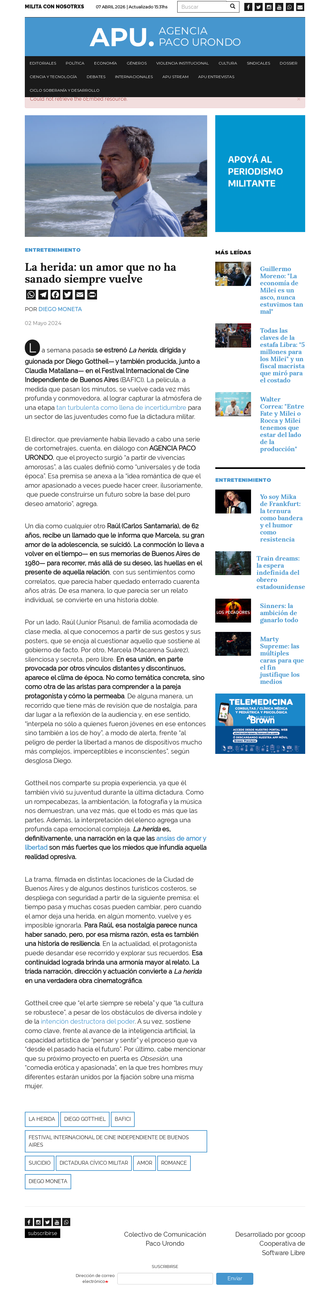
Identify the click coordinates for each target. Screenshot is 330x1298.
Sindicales (258, 63)
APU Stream (175, 76)
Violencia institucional (182, 63)
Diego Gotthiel (85, 1119)
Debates (96, 76)
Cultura (227, 63)
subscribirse (42, 1233)
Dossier (288, 63)
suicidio (40, 1163)
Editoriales (43, 63)
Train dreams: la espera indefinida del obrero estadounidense (281, 572)
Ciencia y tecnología (53, 76)
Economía (105, 63)
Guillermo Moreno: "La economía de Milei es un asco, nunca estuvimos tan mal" (281, 290)
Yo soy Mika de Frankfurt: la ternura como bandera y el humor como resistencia (281, 517)
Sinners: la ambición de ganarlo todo (279, 613)
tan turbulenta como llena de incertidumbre (121, 407)
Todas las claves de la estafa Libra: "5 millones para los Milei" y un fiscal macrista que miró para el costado (282, 355)
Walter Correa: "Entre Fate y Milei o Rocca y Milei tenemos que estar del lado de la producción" (282, 424)
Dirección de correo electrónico (95, 1278)
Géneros (137, 63)
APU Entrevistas (216, 76)
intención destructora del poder (88, 1021)
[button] (298, 99)
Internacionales (134, 76)
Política (75, 63)
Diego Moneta (60, 309)
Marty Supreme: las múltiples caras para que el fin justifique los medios (282, 660)
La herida (42, 1119)
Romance (174, 1163)
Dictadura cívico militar (94, 1163)
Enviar (235, 1278)
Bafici (123, 1119)
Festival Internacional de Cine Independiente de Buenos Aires (109, 1141)
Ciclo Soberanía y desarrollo (65, 90)
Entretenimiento (53, 250)
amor (144, 1163)
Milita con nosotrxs (54, 7)
